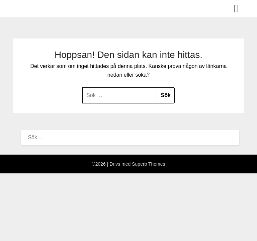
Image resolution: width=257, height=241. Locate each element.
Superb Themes (148, 164)
